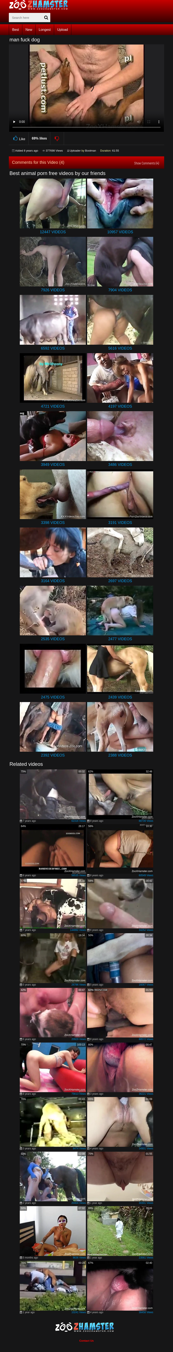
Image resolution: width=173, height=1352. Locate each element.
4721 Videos (53, 406)
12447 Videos (53, 232)
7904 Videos (120, 290)
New (28, 29)
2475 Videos (53, 697)
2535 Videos (53, 639)
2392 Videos (53, 755)
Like (18, 138)
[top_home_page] (40, 5)
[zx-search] (29, 17)
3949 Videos (53, 464)
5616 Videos (120, 348)
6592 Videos (53, 348)
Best (15, 29)
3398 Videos (53, 523)
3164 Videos (53, 581)
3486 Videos (120, 464)
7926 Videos (53, 290)
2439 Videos (120, 697)
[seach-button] (46, 17)
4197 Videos (120, 406)
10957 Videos (120, 232)
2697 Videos (120, 581)
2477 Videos (120, 639)
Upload (62, 29)
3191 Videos (120, 523)
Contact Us (86, 1340)
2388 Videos (120, 755)
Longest (45, 29)
